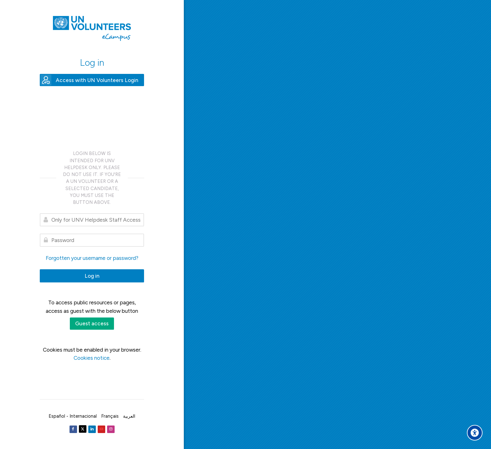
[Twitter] (82, 429)
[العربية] (129, 416)
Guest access (92, 323)
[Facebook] (73, 429)
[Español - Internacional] (73, 416)
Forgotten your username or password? (92, 258)
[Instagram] (111, 429)
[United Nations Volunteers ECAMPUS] (92, 28)
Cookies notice (92, 358)
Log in (92, 276)
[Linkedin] (92, 429)
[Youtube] (101, 429)
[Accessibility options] (475, 433)
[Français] (110, 416)
